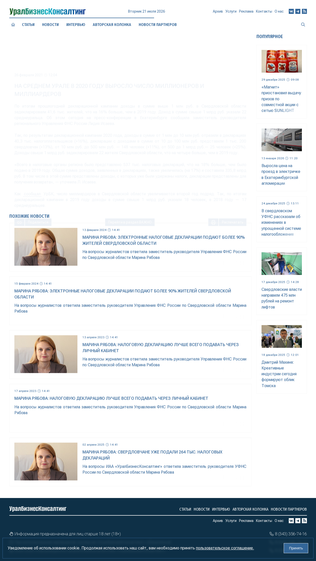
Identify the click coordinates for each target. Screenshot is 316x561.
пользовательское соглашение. (225, 548)
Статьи (28, 24)
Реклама (246, 13)
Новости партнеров (289, 509)
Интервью (221, 509)
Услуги (231, 13)
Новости (50, 24)
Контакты (264, 12)
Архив (218, 13)
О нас (279, 11)
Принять (296, 548)
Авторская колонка (250, 509)
